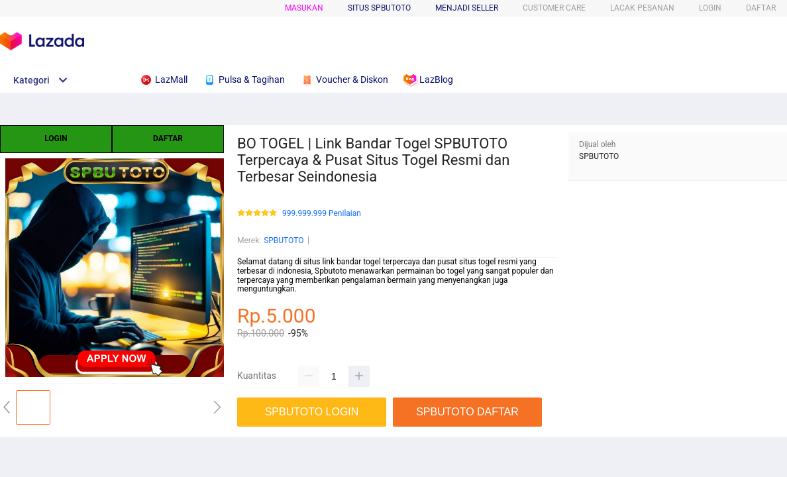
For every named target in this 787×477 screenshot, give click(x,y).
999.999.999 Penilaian (321, 213)
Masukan (304, 8)
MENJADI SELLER (466, 8)
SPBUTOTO (283, 240)
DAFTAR (761, 8)
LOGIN (710, 8)
